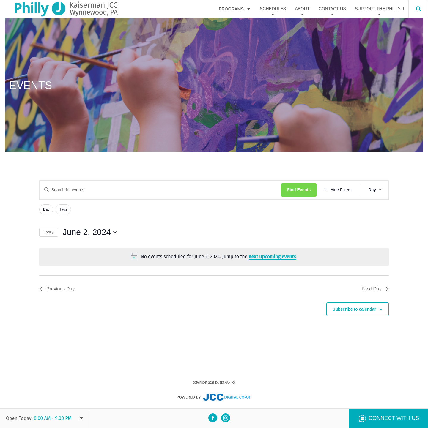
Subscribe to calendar (354, 309)
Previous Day (57, 288)
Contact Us (332, 8)
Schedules (273, 8)
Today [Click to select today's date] (49, 232)
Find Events (299, 189)
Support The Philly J (379, 8)
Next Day (375, 288)
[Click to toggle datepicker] (90, 232)
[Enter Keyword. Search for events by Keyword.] (160, 190)
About (302, 8)
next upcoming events (272, 256)
